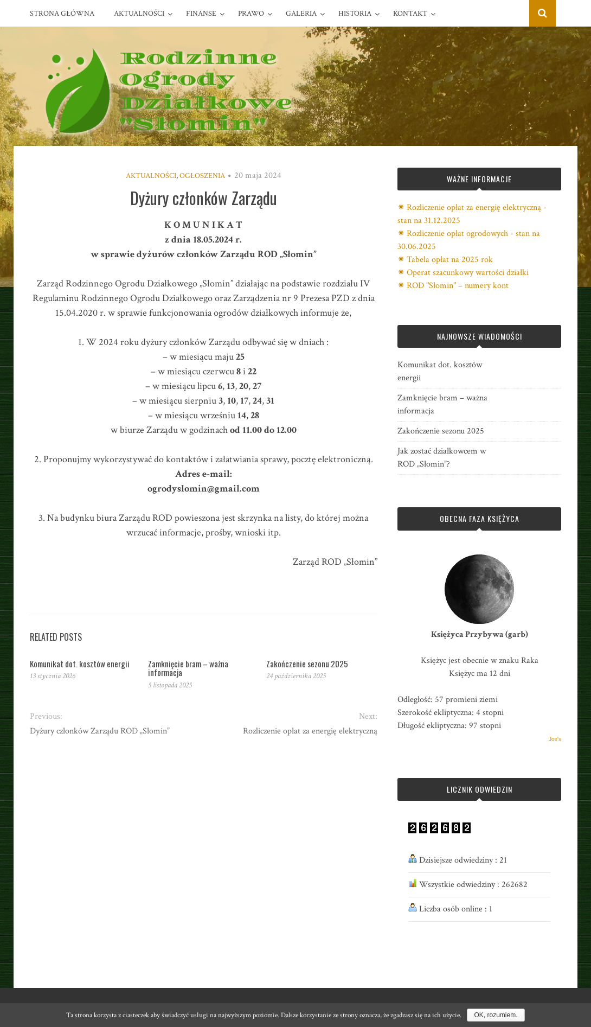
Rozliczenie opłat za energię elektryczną (310, 731)
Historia (354, 13)
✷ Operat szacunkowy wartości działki (463, 272)
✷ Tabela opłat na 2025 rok (445, 259)
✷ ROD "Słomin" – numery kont (453, 285)
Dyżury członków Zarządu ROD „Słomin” (100, 731)
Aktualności (139, 13)
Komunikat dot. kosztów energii (80, 663)
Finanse (201, 13)
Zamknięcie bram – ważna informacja (188, 668)
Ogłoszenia (202, 176)
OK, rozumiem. (495, 1015)
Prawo (251, 13)
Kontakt (410, 13)
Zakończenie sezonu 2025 (307, 663)
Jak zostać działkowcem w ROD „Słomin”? (441, 457)
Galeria (301, 13)
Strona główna (62, 13)
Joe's (555, 739)
